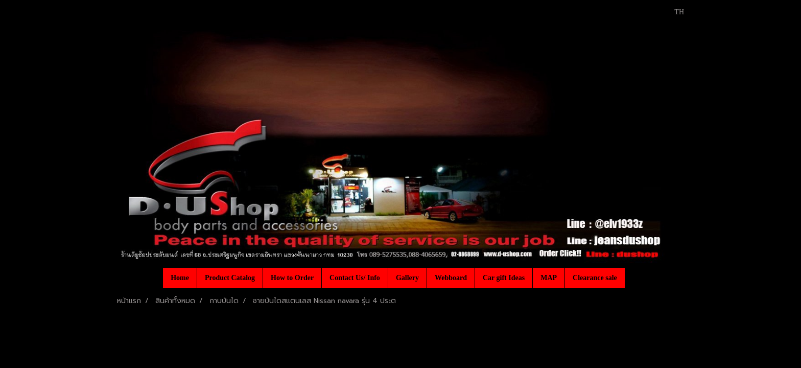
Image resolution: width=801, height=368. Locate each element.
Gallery (407, 278)
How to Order (292, 278)
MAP (548, 278)
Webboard (451, 278)
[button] (634, 277)
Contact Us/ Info (354, 278)
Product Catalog (230, 278)
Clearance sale (595, 278)
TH (673, 12)
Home (180, 278)
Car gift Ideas (504, 278)
